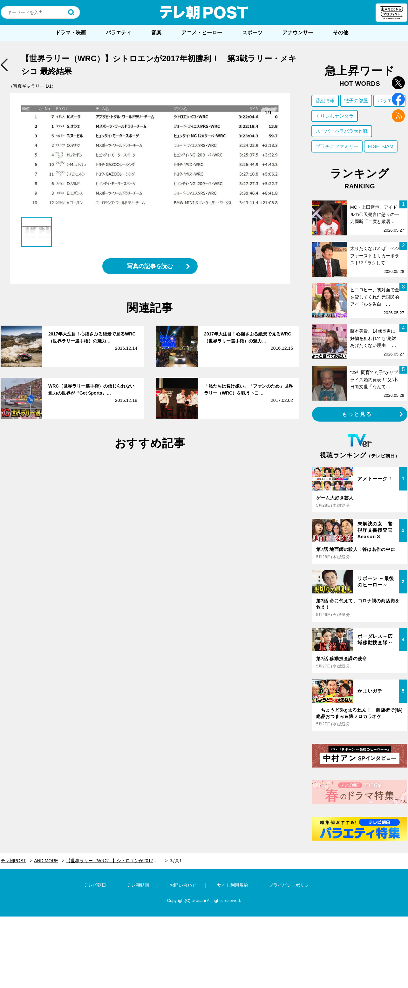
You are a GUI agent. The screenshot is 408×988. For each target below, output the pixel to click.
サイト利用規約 (232, 885)
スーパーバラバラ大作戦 (342, 131)
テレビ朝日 (95, 885)
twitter (398, 82)
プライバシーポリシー (291, 885)
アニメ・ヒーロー (201, 32)
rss (398, 115)
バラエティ (118, 32)
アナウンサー (297, 32)
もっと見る (357, 414)
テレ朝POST (204, 12)
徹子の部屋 (356, 100)
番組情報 (325, 100)
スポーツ (252, 32)
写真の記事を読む (150, 266)
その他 (340, 32)
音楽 (156, 32)
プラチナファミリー (337, 146)
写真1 (176, 860)
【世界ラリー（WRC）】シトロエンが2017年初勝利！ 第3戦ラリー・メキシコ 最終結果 (117, 860)
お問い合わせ (183, 885)
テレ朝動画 (138, 885)
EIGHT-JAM (380, 146)
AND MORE (46, 860)
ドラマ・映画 (70, 32)
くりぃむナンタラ (335, 115)
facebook (398, 99)
